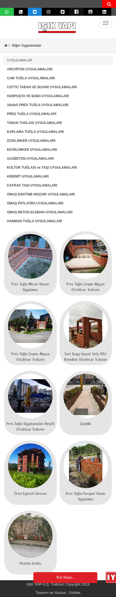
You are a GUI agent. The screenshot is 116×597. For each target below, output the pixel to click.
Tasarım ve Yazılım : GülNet (58, 593)
